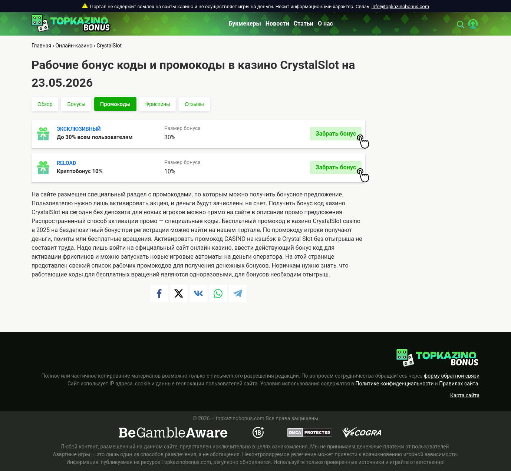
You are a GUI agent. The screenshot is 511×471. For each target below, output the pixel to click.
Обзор (44, 104)
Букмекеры (244, 23)
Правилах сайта (458, 384)
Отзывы (194, 104)
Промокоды (115, 104)
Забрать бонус (339, 135)
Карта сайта (464, 395)
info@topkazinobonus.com (400, 6)
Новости (277, 23)
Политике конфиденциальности (395, 384)
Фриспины (157, 104)
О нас (325, 23)
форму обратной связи (451, 376)
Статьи (303, 23)
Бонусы (76, 104)
